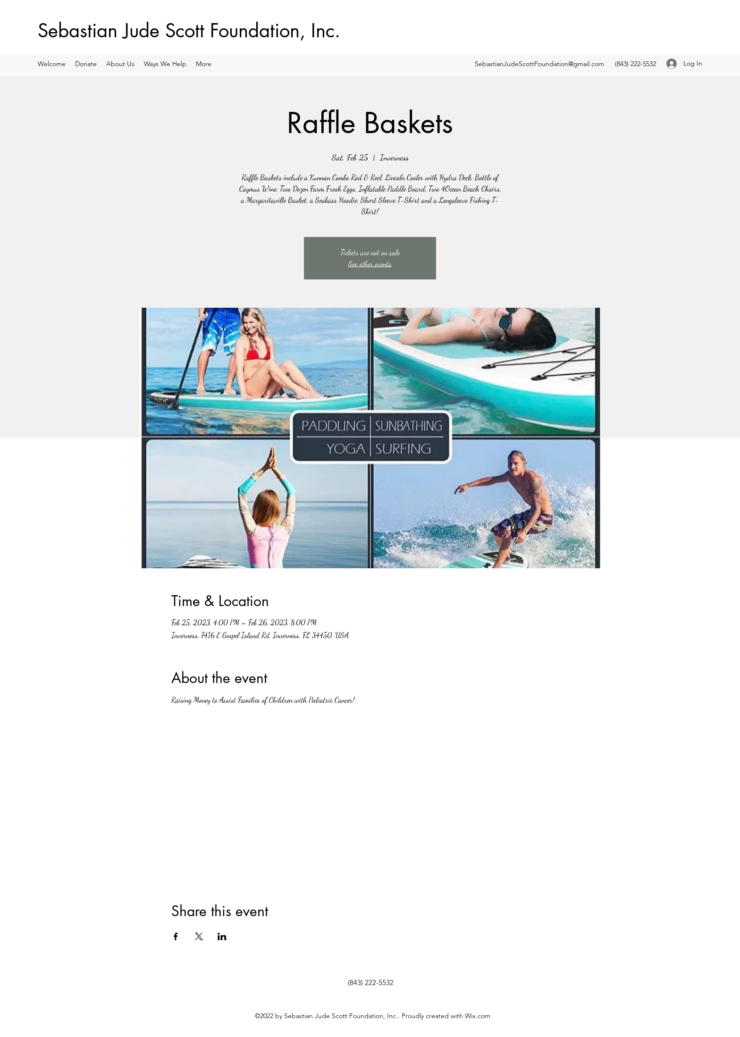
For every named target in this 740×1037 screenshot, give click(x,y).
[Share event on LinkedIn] (222, 936)
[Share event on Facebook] (175, 936)
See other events (370, 263)
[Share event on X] (198, 936)
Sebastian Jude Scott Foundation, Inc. (189, 30)
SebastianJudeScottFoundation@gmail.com (539, 63)
